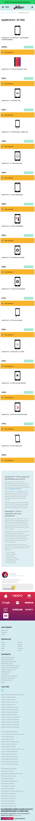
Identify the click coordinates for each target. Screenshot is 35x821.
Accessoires (5, 674)
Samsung (20, 648)
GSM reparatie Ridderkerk (8, 798)
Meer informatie (17, 815)
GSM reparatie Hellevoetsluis (9, 781)
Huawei (3, 644)
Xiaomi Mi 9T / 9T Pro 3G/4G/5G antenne (14, 414)
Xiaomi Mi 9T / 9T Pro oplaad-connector (15, 132)
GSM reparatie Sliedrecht (8, 803)
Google (19, 642)
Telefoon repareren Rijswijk (9, 714)
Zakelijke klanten (6, 672)
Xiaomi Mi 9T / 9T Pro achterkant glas (14, 69)
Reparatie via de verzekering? (9, 667)
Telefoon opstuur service (8, 669)
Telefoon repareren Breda (8, 697)
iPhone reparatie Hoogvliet (9, 744)
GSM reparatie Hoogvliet (8, 786)
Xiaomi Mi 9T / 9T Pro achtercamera (13, 289)
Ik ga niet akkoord (19, 818)
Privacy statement (6, 680)
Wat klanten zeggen (7, 663)
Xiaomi (20, 650)
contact (9, 507)
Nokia (3, 646)
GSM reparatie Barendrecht (9, 768)
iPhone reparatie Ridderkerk (9, 751)
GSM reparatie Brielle (7, 771)
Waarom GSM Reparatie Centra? (10, 665)
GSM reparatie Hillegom (8, 783)
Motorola (20, 644)
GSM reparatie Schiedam (8, 801)
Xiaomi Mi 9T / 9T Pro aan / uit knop (13, 351)
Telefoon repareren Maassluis (9, 712)
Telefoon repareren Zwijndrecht (10, 727)
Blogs (3, 682)
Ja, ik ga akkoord (7, 818)
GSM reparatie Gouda (7, 778)
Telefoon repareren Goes (8, 704)
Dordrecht (4, 632)
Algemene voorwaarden (8, 678)
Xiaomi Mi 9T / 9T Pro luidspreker (12, 226)
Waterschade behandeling (8, 661)
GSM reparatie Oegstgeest (8, 793)
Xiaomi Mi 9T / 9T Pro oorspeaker (12, 194)
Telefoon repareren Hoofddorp (10, 709)
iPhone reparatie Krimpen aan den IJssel (13, 749)
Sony (2, 650)
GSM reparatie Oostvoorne (8, 796)
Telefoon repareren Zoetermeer (10, 724)
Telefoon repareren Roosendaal (10, 717)
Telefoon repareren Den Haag (9, 702)
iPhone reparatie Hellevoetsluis (10, 741)
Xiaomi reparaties (11, 12)
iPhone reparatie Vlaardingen (9, 756)
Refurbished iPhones (7, 659)
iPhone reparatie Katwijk (8, 746)
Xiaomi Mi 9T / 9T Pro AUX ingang (12, 320)
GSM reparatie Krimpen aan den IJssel (12, 791)
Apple (3, 642)
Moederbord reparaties (7, 657)
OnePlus (20, 646)
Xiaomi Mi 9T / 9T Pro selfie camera (13, 257)
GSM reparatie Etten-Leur (8, 776)
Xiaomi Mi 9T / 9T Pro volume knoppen (14, 383)
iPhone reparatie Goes (7, 739)
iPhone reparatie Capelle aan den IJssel (12, 734)
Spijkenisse (4, 630)
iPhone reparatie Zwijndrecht (9, 764)
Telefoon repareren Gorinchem (10, 707)
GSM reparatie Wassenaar (8, 806)
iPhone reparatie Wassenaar (9, 759)
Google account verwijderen (9, 676)
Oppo (2, 648)
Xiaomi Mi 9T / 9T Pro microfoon (12, 163)
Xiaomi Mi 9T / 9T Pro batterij (11, 100)
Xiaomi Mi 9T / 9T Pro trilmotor (12, 446)
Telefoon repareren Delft (8, 699)
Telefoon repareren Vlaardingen (10, 722)
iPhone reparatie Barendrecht (9, 731)
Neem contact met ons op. (16, 575)
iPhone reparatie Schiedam (9, 754)
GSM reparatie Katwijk (7, 788)
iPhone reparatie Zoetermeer (9, 761)
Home (2, 12)
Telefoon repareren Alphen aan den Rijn (12, 694)
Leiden (3, 634)
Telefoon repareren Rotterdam (10, 719)
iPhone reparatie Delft (7, 736)
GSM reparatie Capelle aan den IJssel (11, 773)
